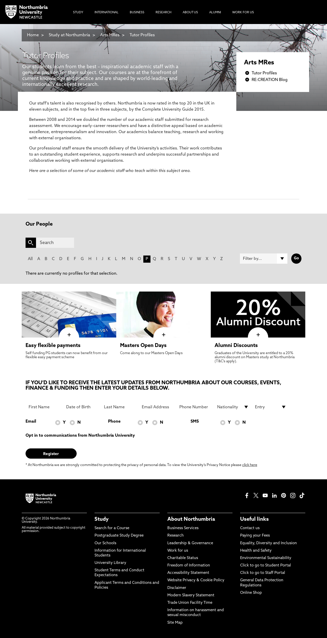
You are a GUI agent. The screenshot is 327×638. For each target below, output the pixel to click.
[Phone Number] (195, 407)
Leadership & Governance (190, 543)
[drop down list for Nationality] (233, 407)
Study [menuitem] (78, 12)
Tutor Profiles (142, 35)
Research (175, 536)
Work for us (177, 551)
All (30, 259)
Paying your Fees (255, 536)
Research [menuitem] (163, 12)
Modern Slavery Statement (190, 595)
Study (102, 519)
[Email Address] (157, 407)
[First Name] (44, 407)
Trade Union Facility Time (189, 603)
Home (33, 35)
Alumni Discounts (236, 345)
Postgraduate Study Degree (119, 536)
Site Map (175, 623)
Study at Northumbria (69, 35)
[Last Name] (119, 407)
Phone (114, 422)
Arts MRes (110, 35)
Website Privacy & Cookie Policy (195, 580)
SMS (195, 422)
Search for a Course (112, 528)
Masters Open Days (143, 345)
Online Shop (251, 593)
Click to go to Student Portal (265, 565)
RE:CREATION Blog (270, 80)
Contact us (250, 528)
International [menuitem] (107, 12)
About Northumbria (191, 519)
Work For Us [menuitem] (243, 12)
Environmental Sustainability (265, 558)
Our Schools (105, 543)
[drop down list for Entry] (270, 407)
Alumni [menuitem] (215, 12)
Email (31, 422)
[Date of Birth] (82, 407)
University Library (110, 563)
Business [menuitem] (137, 12)
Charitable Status (182, 558)
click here (249, 465)
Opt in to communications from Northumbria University (80, 436)
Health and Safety (256, 551)
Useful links (254, 519)
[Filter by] (263, 258)
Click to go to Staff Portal (262, 573)
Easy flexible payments (53, 345)
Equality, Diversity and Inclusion (268, 543)
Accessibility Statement (188, 573)
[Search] (55, 243)
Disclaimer (176, 588)
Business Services (182, 528)
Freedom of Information (188, 565)
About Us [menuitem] (190, 12)
